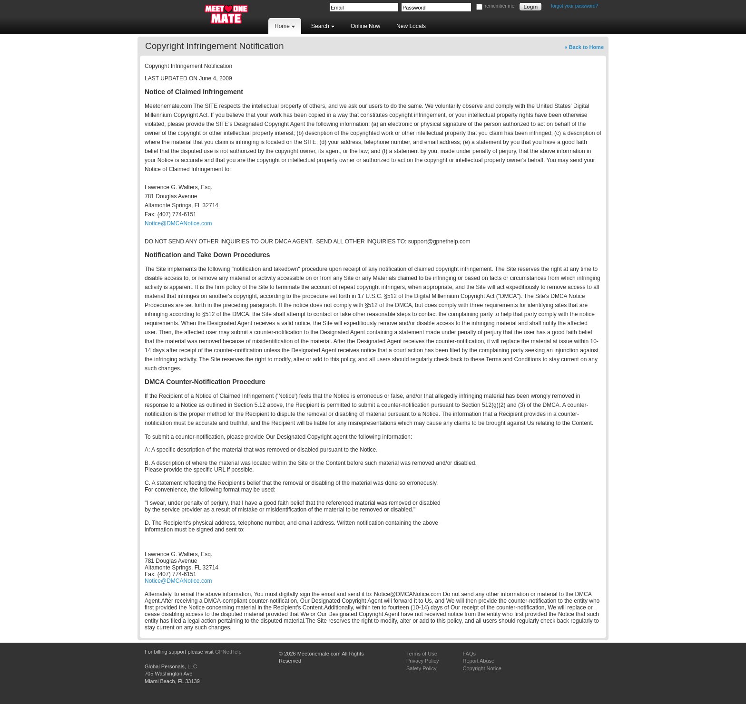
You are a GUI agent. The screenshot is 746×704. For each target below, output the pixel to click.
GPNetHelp (228, 652)
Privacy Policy (422, 661)
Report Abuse (478, 661)
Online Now (365, 26)
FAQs (469, 653)
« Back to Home (584, 47)
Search (322, 26)
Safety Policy (421, 668)
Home (285, 26)
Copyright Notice (481, 668)
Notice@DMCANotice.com (178, 223)
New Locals (411, 26)
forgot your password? (574, 6)
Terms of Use (421, 653)
